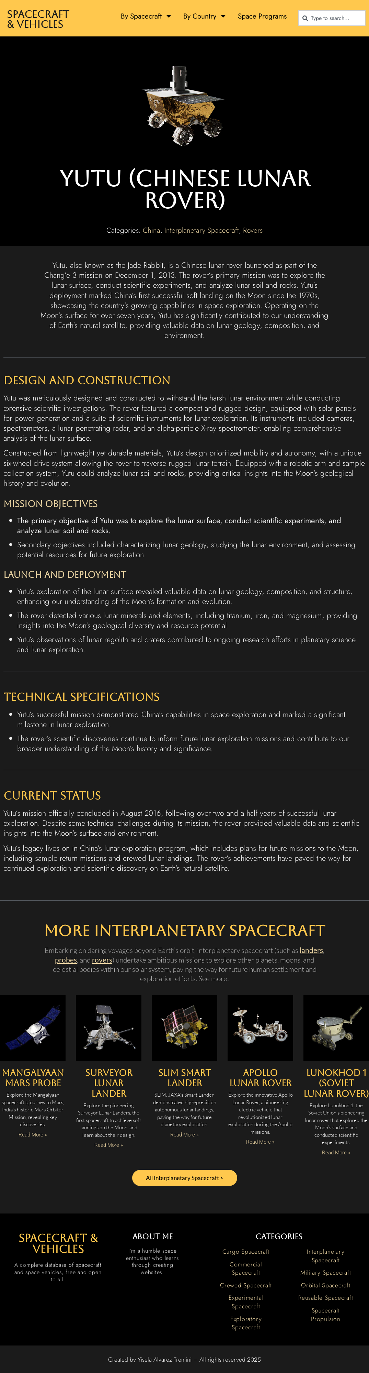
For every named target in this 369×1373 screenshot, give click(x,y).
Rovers (253, 230)
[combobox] (332, 18)
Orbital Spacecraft (325, 1286)
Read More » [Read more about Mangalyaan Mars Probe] (33, 1135)
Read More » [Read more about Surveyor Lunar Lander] (108, 1145)
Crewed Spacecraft (246, 1286)
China (151, 230)
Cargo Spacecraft (246, 1252)
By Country (205, 16)
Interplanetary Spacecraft (201, 230)
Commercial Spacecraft (246, 1269)
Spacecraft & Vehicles (38, 19)
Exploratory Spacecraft (246, 1324)
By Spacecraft (146, 16)
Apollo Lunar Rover (260, 1078)
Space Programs (262, 16)
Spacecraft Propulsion (326, 1316)
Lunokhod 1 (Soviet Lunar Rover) (336, 1083)
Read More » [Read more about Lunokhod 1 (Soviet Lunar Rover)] (336, 1153)
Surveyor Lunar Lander (108, 1083)
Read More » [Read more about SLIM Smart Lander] (184, 1135)
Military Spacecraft (325, 1273)
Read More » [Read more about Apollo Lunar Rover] (260, 1142)
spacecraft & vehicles (58, 1244)
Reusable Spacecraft (325, 1298)
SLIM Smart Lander (184, 1078)
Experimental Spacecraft (246, 1303)
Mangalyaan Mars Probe (33, 1078)
